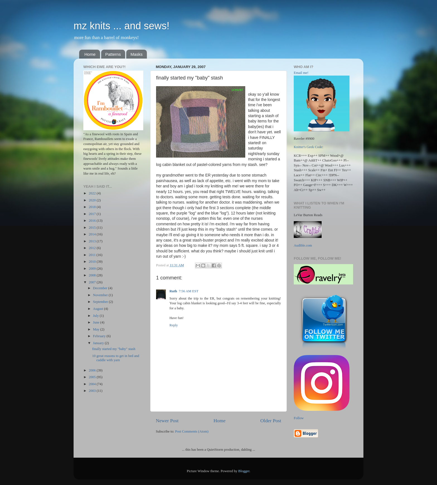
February (100, 336)
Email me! (301, 73)
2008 (92, 275)
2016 (92, 221)
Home (90, 54)
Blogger (243, 471)
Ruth (173, 291)
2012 (92, 248)
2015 (92, 228)
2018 (92, 207)
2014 (92, 234)
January (99, 343)
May (96, 329)
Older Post (270, 420)
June (96, 322)
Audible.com (303, 245)
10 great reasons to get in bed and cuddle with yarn (115, 358)
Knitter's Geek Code (308, 147)
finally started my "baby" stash (113, 349)
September (101, 302)
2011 (92, 255)
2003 (92, 391)
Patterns (113, 54)
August (98, 309)
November (101, 295)
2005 (92, 377)
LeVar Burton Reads (308, 215)
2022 (92, 193)
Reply (173, 325)
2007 (92, 282)
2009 (92, 269)
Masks (136, 54)
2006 (92, 370)
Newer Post (167, 420)
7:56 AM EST (188, 291)
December (100, 288)
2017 (92, 214)
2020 (92, 200)
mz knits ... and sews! (121, 26)
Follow (299, 418)
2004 (92, 384)
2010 (92, 262)
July (96, 316)
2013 (92, 241)
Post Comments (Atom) (191, 431)
